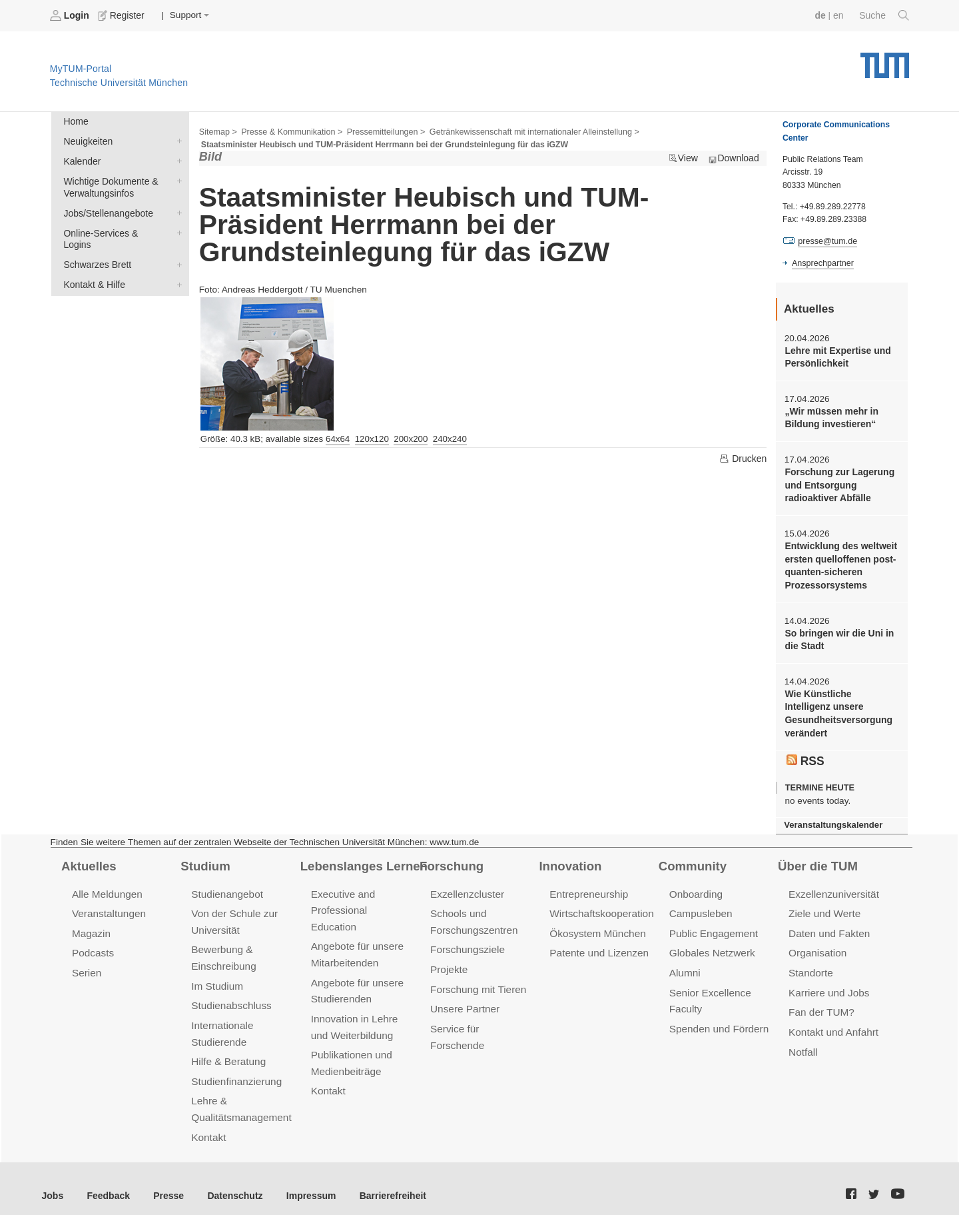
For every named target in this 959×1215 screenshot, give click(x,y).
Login (70, 15)
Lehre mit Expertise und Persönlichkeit (836, 356)
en (839, 15)
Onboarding (695, 885)
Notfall (802, 1040)
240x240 (450, 438)
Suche (884, 15)
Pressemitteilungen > (381, 130)
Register (121, 15)
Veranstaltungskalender (832, 817)
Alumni (684, 962)
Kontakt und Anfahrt (832, 1020)
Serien (86, 962)
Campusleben (700, 904)
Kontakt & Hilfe (176, 268)
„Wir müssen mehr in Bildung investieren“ (830, 416)
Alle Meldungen (106, 885)
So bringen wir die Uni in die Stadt (837, 634)
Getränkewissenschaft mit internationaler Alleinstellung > (525, 130)
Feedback (107, 1181)
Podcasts (92, 943)
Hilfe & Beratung (227, 1049)
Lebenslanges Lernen (362, 857)
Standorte (810, 962)
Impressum (304, 1181)
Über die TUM (817, 857)
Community (692, 857)
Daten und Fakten (828, 924)
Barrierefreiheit (383, 1181)
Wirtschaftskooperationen (605, 904)
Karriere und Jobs (828, 982)
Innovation (569, 857)
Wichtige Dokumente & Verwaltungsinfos (176, 178)
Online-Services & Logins (176, 229)
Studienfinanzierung (235, 1068)
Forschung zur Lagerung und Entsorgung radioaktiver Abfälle (838, 483)
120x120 (372, 438)
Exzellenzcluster (466, 885)
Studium (204, 857)
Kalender (176, 159)
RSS (805, 753)
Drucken (743, 457)
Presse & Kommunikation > (289, 130)
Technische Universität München (884, 60)
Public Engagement (712, 924)
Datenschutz (230, 1181)
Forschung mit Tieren (476, 978)
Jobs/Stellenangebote (176, 210)
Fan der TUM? (820, 1001)
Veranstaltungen (108, 904)
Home (75, 121)
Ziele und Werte (823, 904)
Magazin (91, 924)
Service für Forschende (481, 1017)
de (821, 15)
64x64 (338, 438)
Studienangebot (226, 885)
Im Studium (216, 975)
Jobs (52, 1181)
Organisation (817, 943)
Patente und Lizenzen (597, 943)
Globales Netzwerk (711, 943)
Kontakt (208, 1122)
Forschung (450, 857)
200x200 (411, 438)
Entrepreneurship (587, 885)
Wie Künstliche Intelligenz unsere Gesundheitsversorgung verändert (840, 707)
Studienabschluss (230, 994)
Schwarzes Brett (176, 248)
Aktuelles (88, 857)
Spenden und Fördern (718, 1017)
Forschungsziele (466, 940)
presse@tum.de (827, 240)
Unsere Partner (463, 998)
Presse (165, 1181)
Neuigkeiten (176, 140)
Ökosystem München (596, 924)
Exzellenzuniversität (832, 885)
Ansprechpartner (822, 262)
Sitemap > (217, 130)
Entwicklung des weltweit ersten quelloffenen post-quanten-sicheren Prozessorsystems (839, 562)
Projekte (448, 959)
